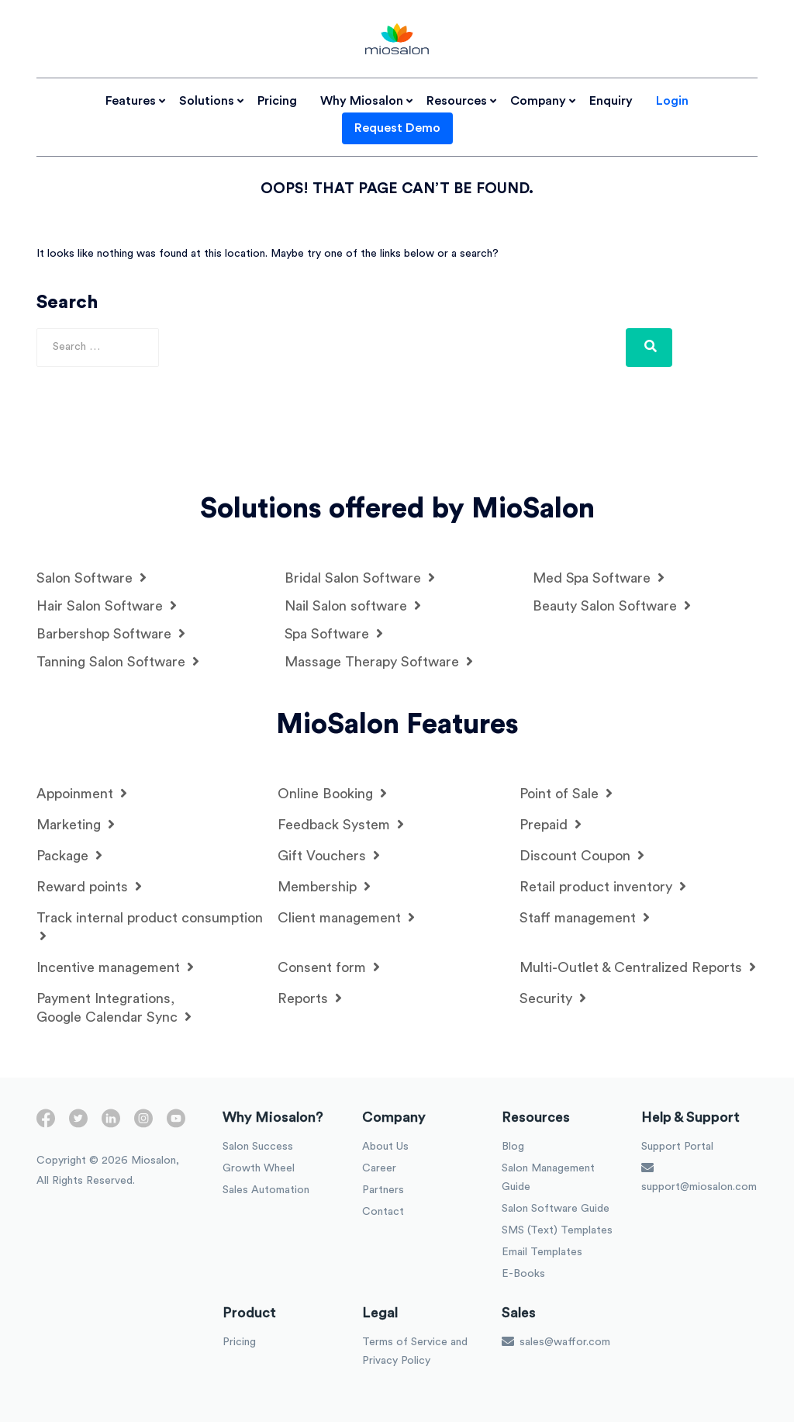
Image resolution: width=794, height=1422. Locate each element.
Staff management (585, 917)
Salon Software (91, 577)
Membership (324, 886)
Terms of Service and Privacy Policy (415, 1351)
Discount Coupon (582, 855)
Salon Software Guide (555, 1208)
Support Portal (677, 1146)
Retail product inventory (603, 886)
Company (538, 101)
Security (553, 998)
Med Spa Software (599, 577)
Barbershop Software (110, 633)
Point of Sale (566, 793)
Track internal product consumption (149, 927)
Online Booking (332, 793)
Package (69, 855)
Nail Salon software (353, 605)
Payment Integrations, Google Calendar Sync (114, 1007)
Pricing (277, 101)
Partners (383, 1190)
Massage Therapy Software (379, 661)
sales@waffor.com (556, 1341)
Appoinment (81, 793)
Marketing (75, 824)
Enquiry (611, 101)
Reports (310, 998)
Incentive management (115, 967)
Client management (346, 917)
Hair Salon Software (106, 605)
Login (672, 101)
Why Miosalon (361, 101)
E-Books (523, 1273)
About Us (385, 1146)
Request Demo (397, 128)
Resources (456, 101)
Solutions (206, 101)
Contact (383, 1211)
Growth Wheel (259, 1168)
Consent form (329, 967)
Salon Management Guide (548, 1177)
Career (379, 1168)
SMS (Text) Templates (557, 1230)
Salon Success (258, 1146)
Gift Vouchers (329, 855)
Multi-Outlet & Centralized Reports (638, 967)
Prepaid (551, 824)
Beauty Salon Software (612, 605)
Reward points (89, 886)
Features (130, 101)
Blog (513, 1146)
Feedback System (341, 824)
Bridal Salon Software (360, 577)
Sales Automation (266, 1190)
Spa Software (334, 633)
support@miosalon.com (699, 1176)
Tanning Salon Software (117, 661)
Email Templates (542, 1252)
